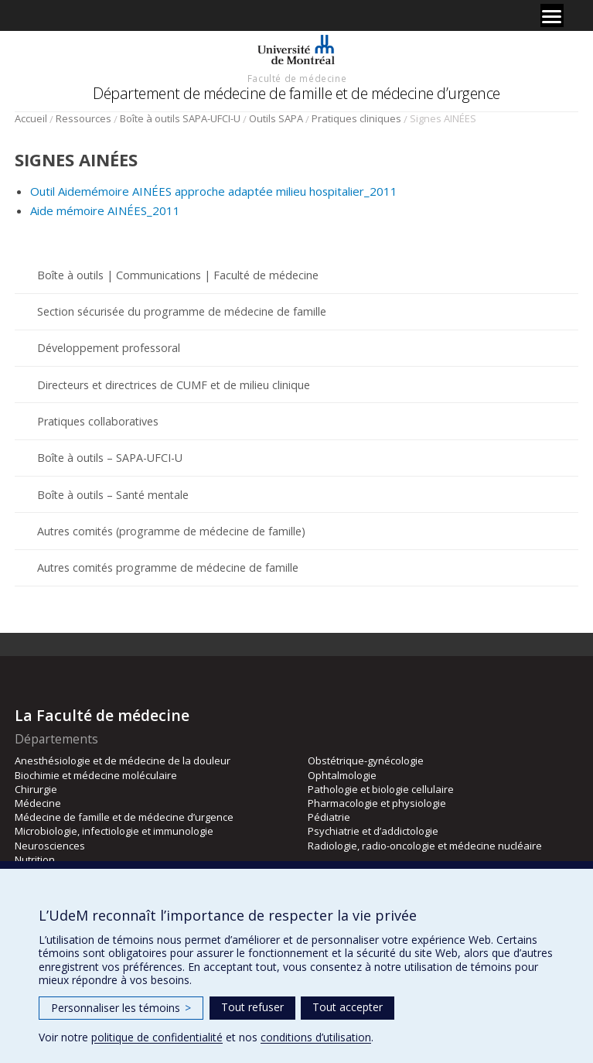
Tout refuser (252, 1007)
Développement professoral (108, 347)
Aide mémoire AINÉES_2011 (105, 210)
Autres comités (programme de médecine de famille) (171, 531)
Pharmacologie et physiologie (377, 803)
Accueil (31, 118)
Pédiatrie (329, 817)
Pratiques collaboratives (97, 421)
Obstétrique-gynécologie (366, 760)
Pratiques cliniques (356, 118)
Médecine (38, 803)
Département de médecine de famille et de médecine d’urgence (296, 93)
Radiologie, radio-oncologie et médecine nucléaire (425, 846)
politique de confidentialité (157, 1037)
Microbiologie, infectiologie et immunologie (114, 831)
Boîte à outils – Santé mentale (113, 494)
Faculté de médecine (296, 78)
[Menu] (552, 15)
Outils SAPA (276, 118)
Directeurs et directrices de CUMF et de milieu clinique (173, 385)
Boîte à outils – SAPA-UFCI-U (109, 457)
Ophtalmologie (342, 775)
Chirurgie (36, 789)
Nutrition (35, 859)
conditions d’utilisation (316, 1037)
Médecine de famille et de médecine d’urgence (124, 817)
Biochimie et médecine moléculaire (96, 775)
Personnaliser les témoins (121, 1007)
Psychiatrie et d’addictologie (373, 831)
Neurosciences (50, 846)
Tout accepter (347, 1007)
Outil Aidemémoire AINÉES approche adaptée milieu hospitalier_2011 (213, 191)
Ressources (83, 118)
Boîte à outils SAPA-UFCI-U (180, 118)
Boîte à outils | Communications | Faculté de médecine (178, 275)
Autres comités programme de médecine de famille (167, 567)
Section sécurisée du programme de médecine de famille (181, 311)
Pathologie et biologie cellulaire (381, 789)
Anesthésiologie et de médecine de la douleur (122, 760)
